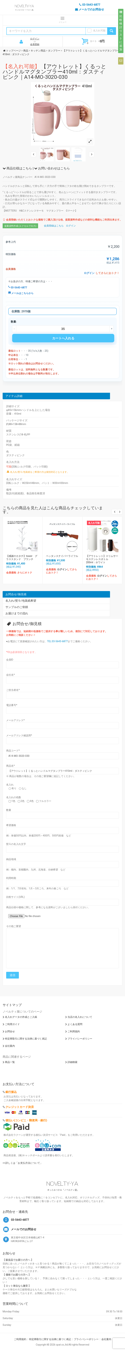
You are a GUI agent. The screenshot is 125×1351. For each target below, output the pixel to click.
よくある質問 (75, 1024)
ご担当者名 (13, 690)
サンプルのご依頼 (16, 607)
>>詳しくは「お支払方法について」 (22, 1163)
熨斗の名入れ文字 (16, 844)
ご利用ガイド (12, 1024)
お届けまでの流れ (16, 613)
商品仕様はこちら (17, 168)
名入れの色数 (13, 797)
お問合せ (10, 1031)
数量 (8, 810)
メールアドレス (15, 720)
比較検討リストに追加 (120, 31)
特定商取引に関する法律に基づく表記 (26, 1038)
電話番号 (11, 705)
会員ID (9, 659)
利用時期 (11, 878)
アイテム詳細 (13, 396)
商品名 (10, 765)
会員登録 (34, 44)
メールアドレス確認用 (19, 735)
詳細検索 (72, 1062)
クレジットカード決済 (19, 1107)
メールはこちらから (20, 293)
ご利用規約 (74, 1031)
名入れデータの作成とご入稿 (21, 1017)
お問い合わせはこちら (52, 168)
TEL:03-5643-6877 (57, 641)
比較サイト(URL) (15, 896)
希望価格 (11, 825)
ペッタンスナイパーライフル (62, 556)
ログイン (34, 38)
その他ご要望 (13, 926)
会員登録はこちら (54, 225)
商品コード (13, 750)
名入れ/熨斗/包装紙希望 (20, 600)
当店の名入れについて (80, 1017)
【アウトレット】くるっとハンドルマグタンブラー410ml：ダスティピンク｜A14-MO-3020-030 (54, 71)
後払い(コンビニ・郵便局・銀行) (26, 1120)
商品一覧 (10, 1062)
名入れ (10, 784)
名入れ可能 (99, 30)
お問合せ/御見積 (15, 594)
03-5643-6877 (17, 287)
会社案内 (10, 1045)
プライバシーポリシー (80, 1038)
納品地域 (11, 859)
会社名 (10, 674)
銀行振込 (11, 1092)
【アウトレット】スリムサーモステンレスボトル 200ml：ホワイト (102, 559)
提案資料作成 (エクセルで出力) (20, 226)
